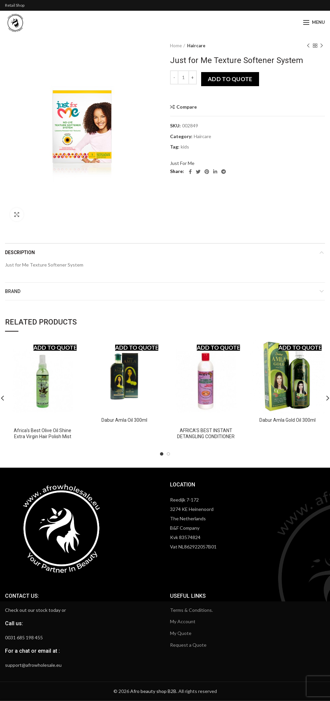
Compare (186, 107)
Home (176, 45)
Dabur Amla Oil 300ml (124, 420)
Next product (322, 45)
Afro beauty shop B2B (153, 691)
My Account (182, 621)
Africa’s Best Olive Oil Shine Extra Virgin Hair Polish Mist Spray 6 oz (42, 436)
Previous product (308, 45)
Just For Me (182, 163)
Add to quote (230, 78)
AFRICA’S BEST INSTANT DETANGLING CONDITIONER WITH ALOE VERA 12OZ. (206, 436)
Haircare (196, 45)
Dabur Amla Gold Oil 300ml (287, 420)
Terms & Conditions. (191, 610)
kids (185, 147)
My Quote (180, 633)
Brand (12, 291)
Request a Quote (188, 645)
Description (20, 252)
